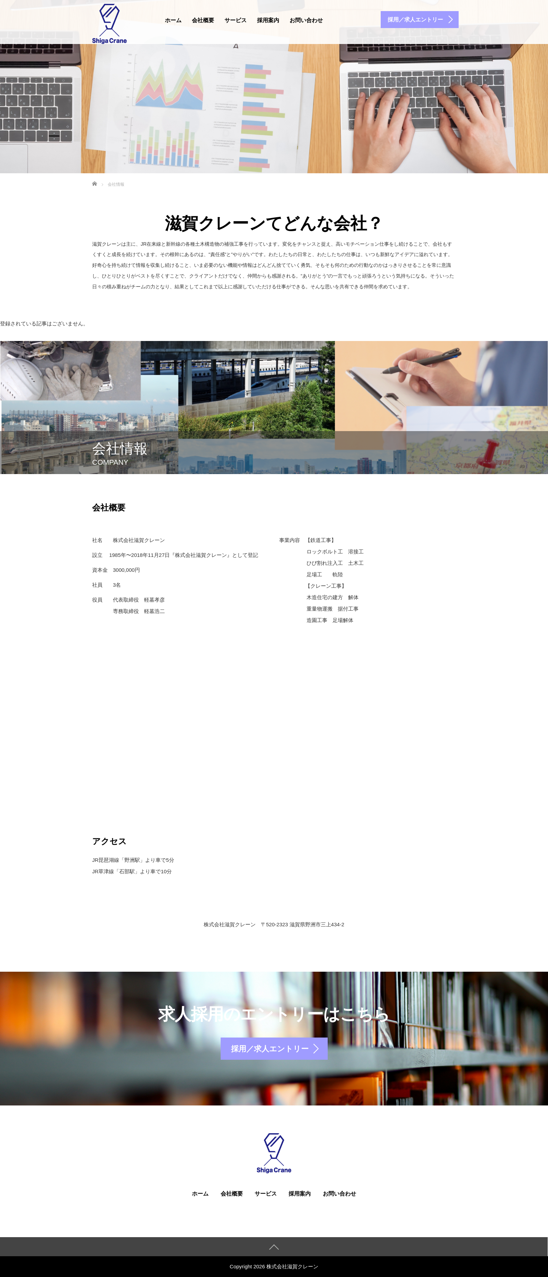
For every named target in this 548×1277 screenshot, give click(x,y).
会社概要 (203, 20)
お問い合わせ (306, 20)
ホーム (173, 20)
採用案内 (268, 20)
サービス (235, 20)
